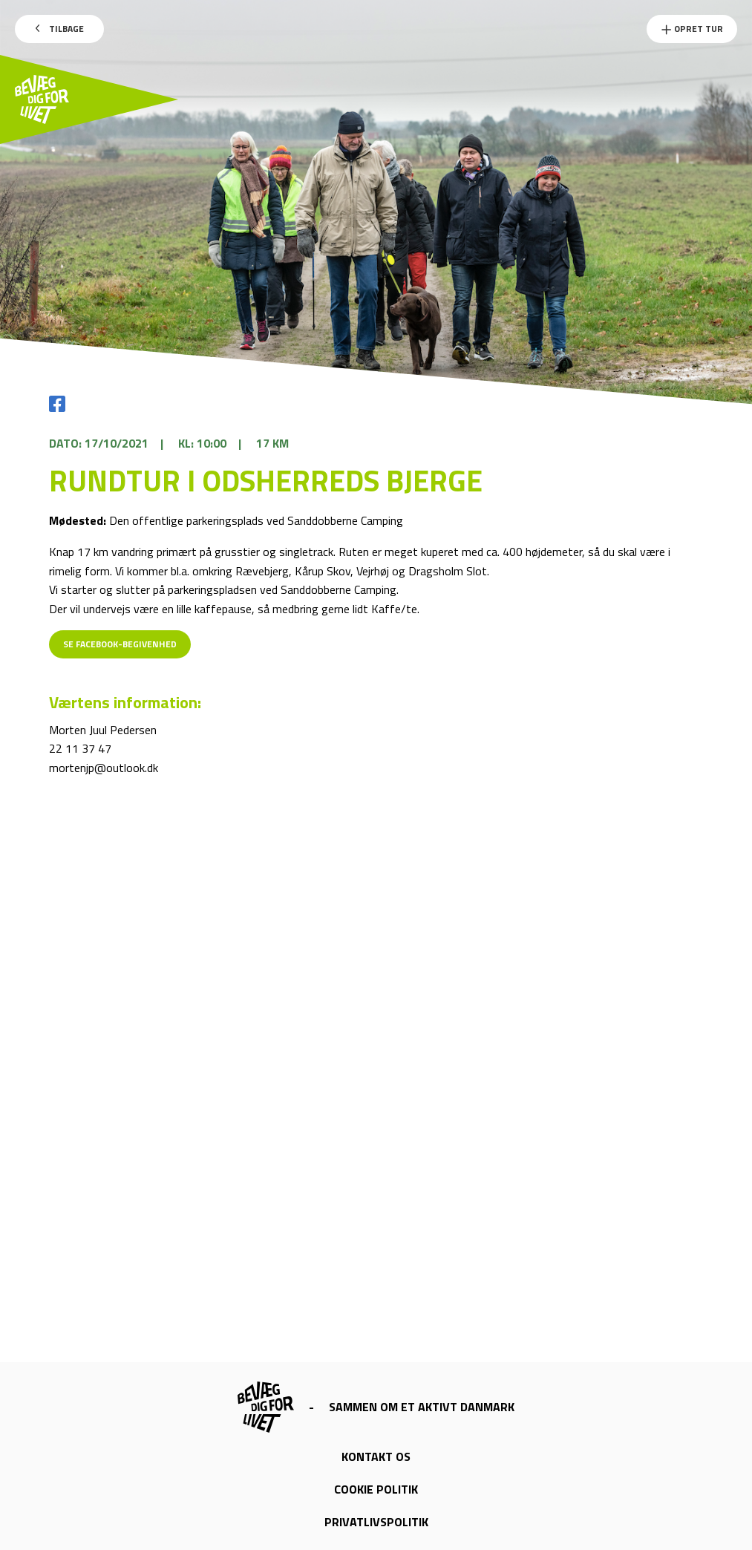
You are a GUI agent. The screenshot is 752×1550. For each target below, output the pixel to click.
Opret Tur (692, 29)
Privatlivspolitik (376, 1522)
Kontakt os (376, 1456)
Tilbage (60, 29)
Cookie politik (376, 1489)
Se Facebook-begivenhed (120, 644)
